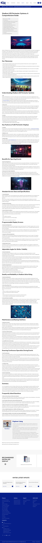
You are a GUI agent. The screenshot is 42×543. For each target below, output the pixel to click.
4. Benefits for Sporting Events (7, 23)
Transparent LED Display (5, 505)
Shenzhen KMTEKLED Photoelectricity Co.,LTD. (13, 541)
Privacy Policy (38, 541)
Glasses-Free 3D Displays (5, 518)
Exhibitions (34, 506)
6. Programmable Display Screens (8, 26)
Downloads (24, 501)
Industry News (11, 6)
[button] (5, 464)
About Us (7, 6)
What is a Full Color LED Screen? (33, 482)
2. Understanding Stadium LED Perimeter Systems (10, 21)
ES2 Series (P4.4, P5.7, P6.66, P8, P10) (26, 464)
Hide (9, 18)
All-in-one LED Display (5, 506)
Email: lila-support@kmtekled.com (6, 523)
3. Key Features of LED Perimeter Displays (9, 22)
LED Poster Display (5, 507)
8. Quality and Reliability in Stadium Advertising (10, 28)
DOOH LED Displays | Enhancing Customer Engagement (20, 483)
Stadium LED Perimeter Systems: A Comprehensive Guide (22, 6)
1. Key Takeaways (5, 20)
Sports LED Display (5, 509)
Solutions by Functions (17, 501)
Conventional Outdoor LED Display (6, 502)
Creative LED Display (5, 510)
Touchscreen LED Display (5, 511)
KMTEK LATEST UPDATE (21, 478)
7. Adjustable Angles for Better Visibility (8, 27)
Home (4, 6)
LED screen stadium (6, 100)
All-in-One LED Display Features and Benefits (7, 483)
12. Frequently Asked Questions (7, 33)
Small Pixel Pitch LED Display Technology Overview (11, 444)
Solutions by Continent (17, 502)
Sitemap (33, 541)
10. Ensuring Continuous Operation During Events (10, 31)
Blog (33, 502)
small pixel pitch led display (35, 128)
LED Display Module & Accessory (5, 515)
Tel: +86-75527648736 (5, 525)
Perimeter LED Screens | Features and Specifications (11, 442)
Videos (24, 502)
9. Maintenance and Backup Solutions (8, 29)
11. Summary (5, 32)
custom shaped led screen (12, 139)
